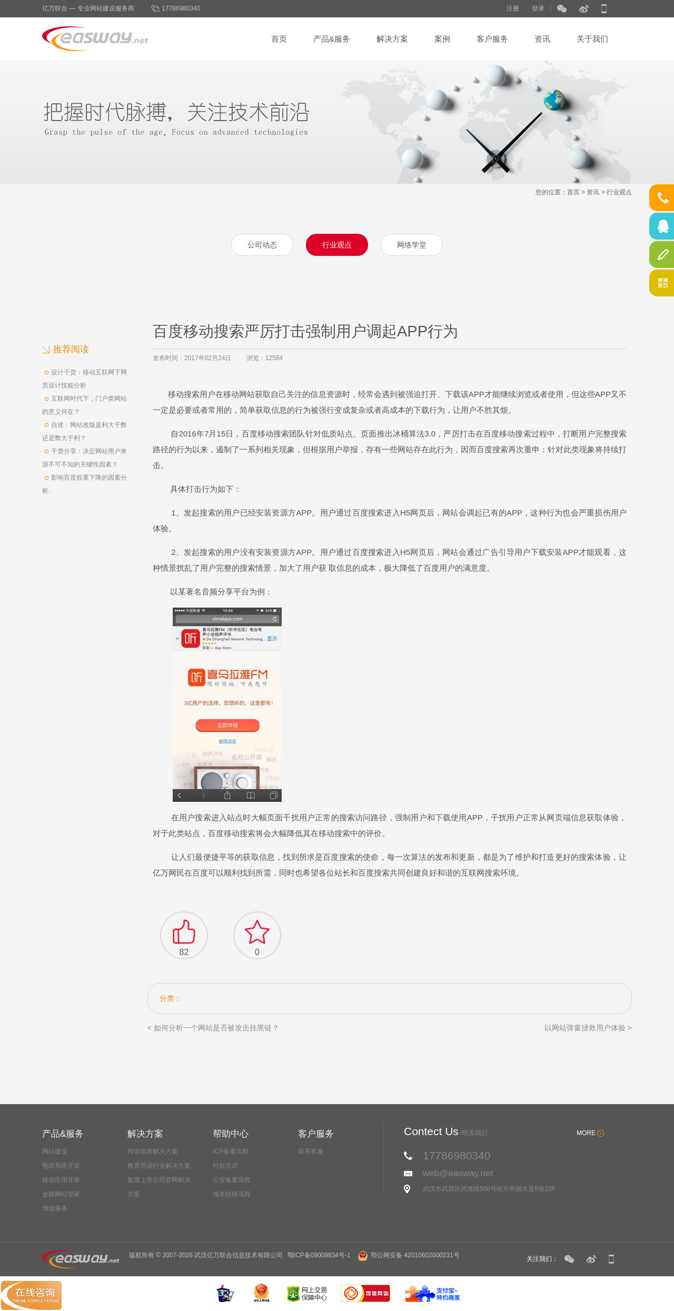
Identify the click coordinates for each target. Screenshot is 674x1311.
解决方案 (392, 38)
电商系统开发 (61, 1165)
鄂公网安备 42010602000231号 (409, 1255)
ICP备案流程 (231, 1151)
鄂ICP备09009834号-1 (319, 1255)
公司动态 (262, 245)
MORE (586, 1133)
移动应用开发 (61, 1180)
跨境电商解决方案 (152, 1151)
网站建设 (54, 1151)
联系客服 (310, 1151)
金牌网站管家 (61, 1194)
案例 (442, 38)
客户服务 (492, 38)
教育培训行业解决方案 (159, 1165)
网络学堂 (412, 245)
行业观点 (619, 192)
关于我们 (592, 38)
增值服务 (54, 1208)
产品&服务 (331, 38)
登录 (538, 8)
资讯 (542, 38)
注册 (513, 8)
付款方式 (225, 1165)
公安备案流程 (232, 1180)
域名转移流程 (232, 1194)
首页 (279, 38)
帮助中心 (231, 1134)
